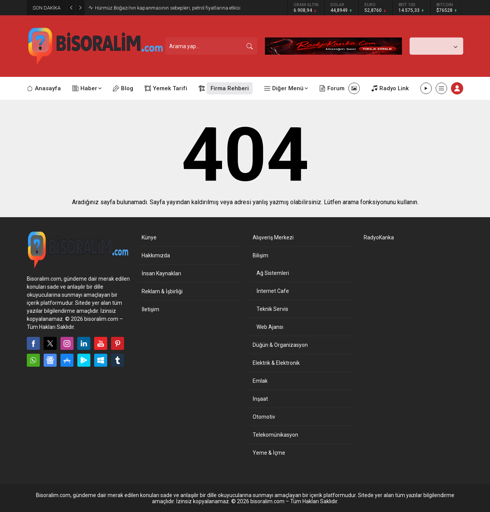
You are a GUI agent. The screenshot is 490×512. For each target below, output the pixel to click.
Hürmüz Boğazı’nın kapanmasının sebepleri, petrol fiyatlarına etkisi (167, 8)
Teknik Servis (272, 309)
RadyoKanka (379, 237)
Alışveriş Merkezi (273, 237)
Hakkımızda (156, 255)
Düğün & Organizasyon (280, 345)
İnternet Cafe (272, 291)
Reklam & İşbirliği (162, 291)
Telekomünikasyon (275, 435)
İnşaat (260, 399)
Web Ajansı (269, 327)
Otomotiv (264, 417)
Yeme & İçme (269, 453)
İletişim (150, 309)
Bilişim (260, 255)
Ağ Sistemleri (272, 273)
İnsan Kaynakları (161, 273)
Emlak (260, 381)
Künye (149, 237)
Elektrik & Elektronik (276, 363)
